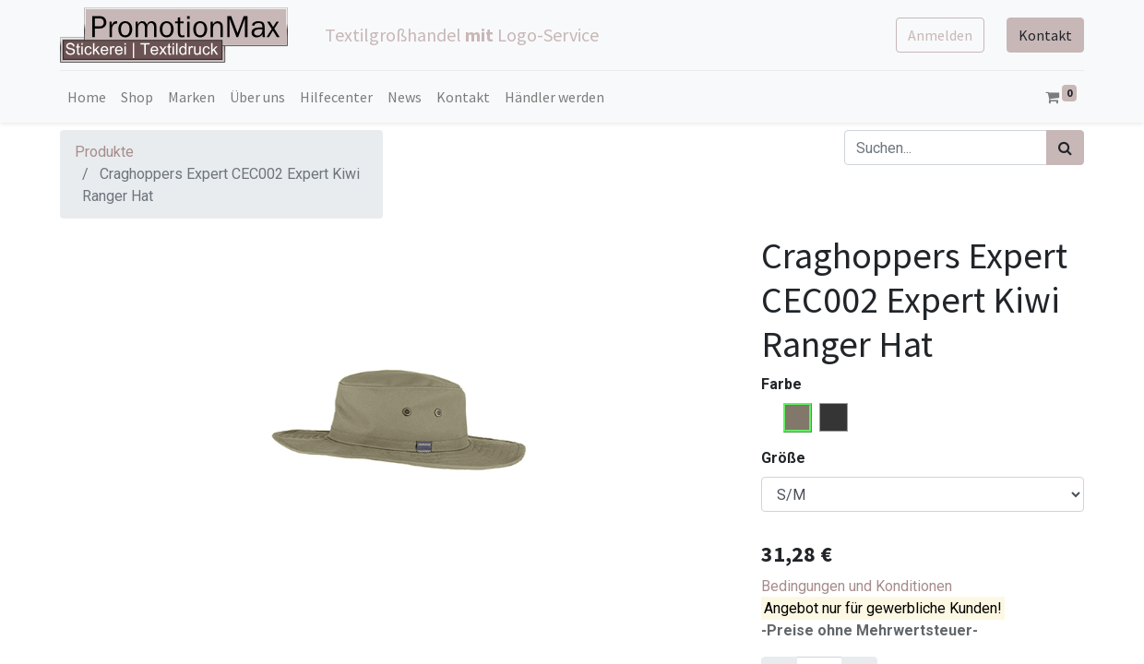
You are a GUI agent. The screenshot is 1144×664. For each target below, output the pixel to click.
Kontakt (1045, 35)
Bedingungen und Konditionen (856, 586)
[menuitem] (86, 96)
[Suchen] (1065, 147)
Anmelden (940, 35)
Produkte (104, 151)
